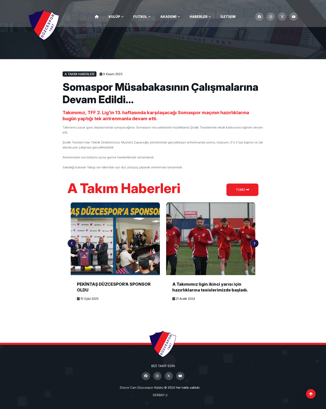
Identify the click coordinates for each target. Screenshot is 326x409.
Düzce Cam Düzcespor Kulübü (141, 387)
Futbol (140, 17)
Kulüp (114, 17)
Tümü (242, 190)
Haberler (198, 17)
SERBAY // (160, 395)
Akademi (168, 17)
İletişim (228, 17)
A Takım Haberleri (79, 74)
